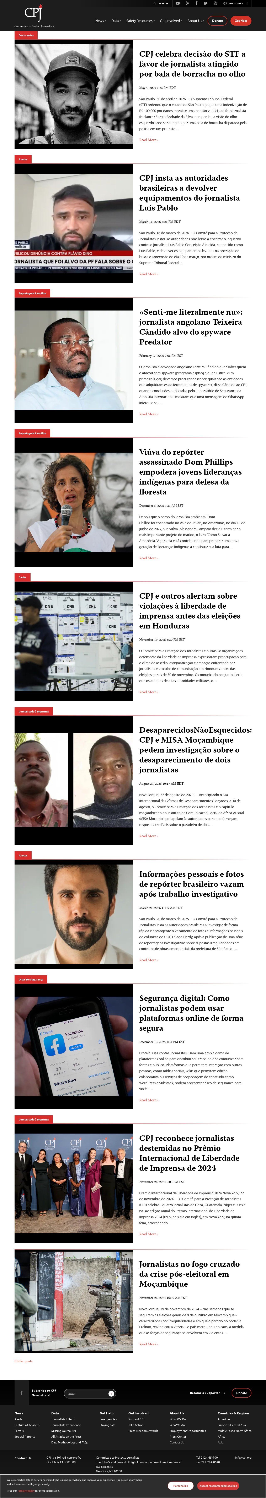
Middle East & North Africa (234, 1431)
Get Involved (138, 1413)
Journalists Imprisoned (66, 1425)
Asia (220, 1442)
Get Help (241, 20)
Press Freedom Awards (143, 1431)
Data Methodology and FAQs (69, 1442)
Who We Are (178, 1425)
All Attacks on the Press (66, 1436)
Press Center (178, 1436)
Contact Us (177, 1442)
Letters (19, 1431)
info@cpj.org (243, 1457)
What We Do (178, 1419)
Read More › (148, 140)
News (19, 1413)
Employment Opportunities (188, 1431)
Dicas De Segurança (31, 979)
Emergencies (108, 1419)
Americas (224, 1419)
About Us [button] (194, 20)
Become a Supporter (205, 1393)
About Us (177, 1413)
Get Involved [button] (170, 20)
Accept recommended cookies (218, 1485)
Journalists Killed (62, 1419)
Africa (221, 1436)
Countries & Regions (233, 1413)
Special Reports (25, 1436)
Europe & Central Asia (232, 1425)
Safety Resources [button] (139, 20)
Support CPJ (136, 1419)
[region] (133, 1486)
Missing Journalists (63, 1431)
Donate (217, 20)
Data (55, 1413)
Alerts (18, 1419)
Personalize (181, 1485)
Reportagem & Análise (32, 293)
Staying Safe (107, 1425)
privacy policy (26, 1491)
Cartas (22, 577)
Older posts (24, 1361)
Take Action (135, 1425)
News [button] (99, 20)
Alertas (23, 159)
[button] (247, 3)
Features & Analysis (27, 1425)
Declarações (26, 35)
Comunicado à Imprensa (34, 711)
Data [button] (115, 20)
